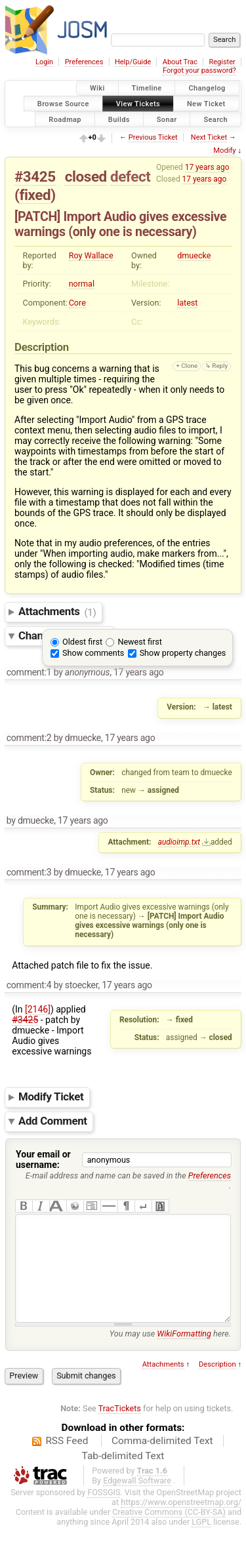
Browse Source (63, 103)
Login (44, 62)
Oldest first (82, 642)
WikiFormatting (184, 1353)
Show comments (93, 653)
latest (187, 303)
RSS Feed (66, 1460)
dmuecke (194, 255)
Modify (224, 150)
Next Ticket (209, 137)
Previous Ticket (153, 137)
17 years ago (207, 167)
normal (81, 284)
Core (77, 303)
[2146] (38, 1009)
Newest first (139, 642)
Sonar (167, 119)
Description (217, 1384)
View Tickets (138, 103)
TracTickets (119, 1428)
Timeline (147, 88)
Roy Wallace (91, 255)
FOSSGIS (103, 1512)
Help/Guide (133, 62)
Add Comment (52, 1121)
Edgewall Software (137, 1500)
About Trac (180, 62)
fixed (35, 194)
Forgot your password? (199, 70)
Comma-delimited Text (162, 1460)
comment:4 (29, 985)
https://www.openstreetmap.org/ (181, 1522)
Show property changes (183, 653)
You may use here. (170, 1353)
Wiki (97, 88)
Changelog (206, 88)
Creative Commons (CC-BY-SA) (169, 1532)
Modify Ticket (50, 1097)
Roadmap (65, 119)
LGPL (201, 1541)
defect (130, 176)
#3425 (35, 176)
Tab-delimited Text (123, 1475)
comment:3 (29, 872)
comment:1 (29, 672)
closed (86, 176)
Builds (119, 119)
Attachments (57, 611)
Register (222, 62)
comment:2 (29, 738)
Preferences (84, 62)
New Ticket (206, 103)
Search (215, 119)
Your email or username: (43, 1159)
